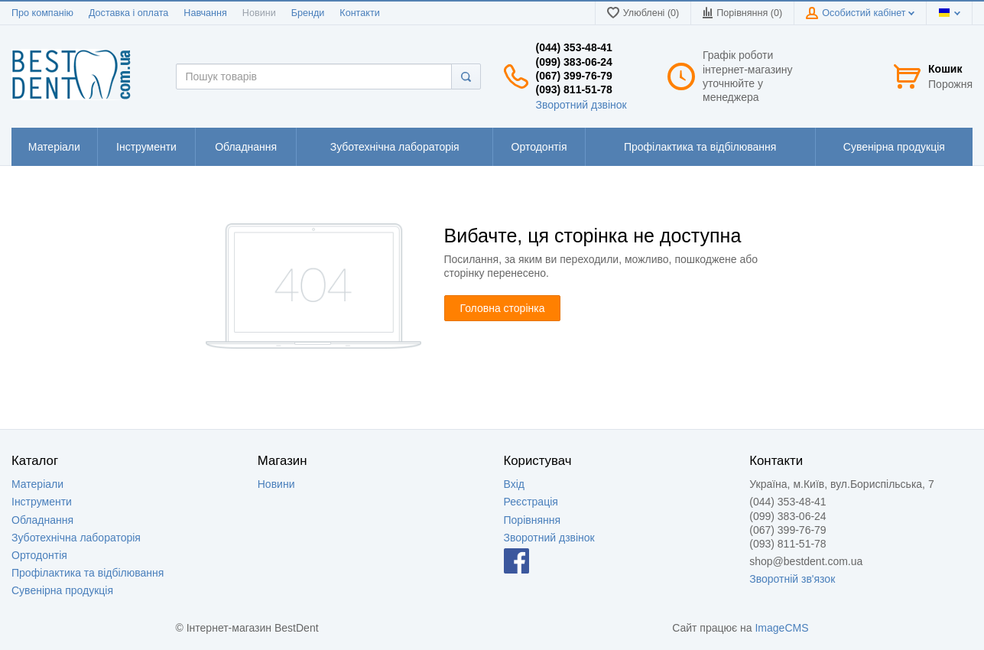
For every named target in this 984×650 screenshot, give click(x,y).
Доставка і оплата (128, 13)
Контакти (359, 13)
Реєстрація (531, 502)
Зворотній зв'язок (792, 579)
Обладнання (42, 520)
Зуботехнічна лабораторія (76, 537)
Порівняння (532, 520)
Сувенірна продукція (62, 590)
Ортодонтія (39, 555)
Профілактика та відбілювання (87, 573)
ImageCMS (781, 628)
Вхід (514, 484)
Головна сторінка (502, 308)
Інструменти (41, 502)
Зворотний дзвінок (581, 105)
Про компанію (42, 13)
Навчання (205, 13)
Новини (259, 13)
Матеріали (37, 484)
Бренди (308, 13)
